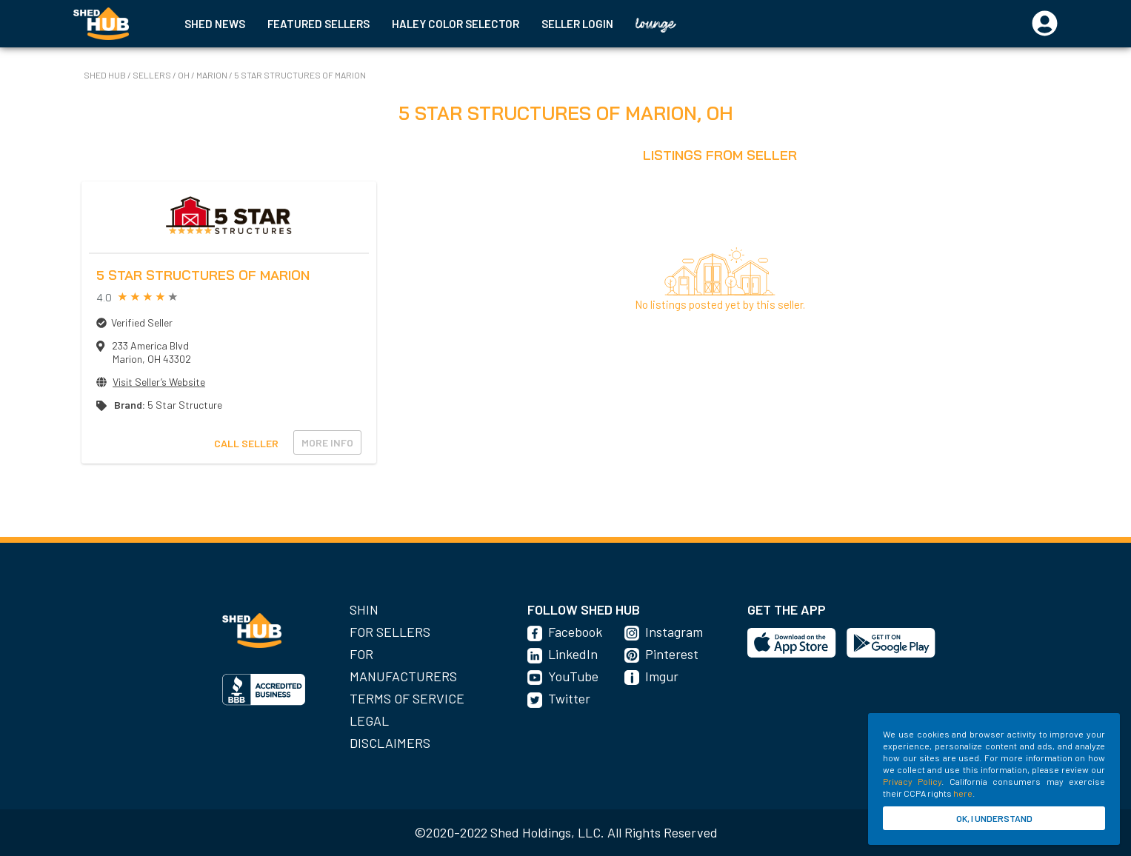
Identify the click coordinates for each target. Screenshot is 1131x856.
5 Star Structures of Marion (300, 75)
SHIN (364, 609)
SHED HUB (105, 75)
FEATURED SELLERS (318, 23)
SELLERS (153, 75)
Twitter (569, 698)
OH (184, 75)
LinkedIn (573, 654)
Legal (369, 720)
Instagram (674, 631)
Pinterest (671, 654)
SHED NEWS (214, 23)
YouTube (573, 676)
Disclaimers (390, 743)
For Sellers (390, 631)
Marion (212, 75)
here (962, 793)
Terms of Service (407, 698)
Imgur (661, 676)
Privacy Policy (912, 781)
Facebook (575, 631)
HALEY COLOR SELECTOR (455, 23)
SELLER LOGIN (577, 23)
